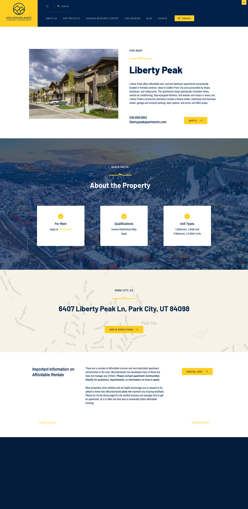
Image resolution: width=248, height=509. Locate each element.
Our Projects (71, 18)
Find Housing (132, 18)
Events (162, 18)
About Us (51, 18)
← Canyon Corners (45, 422)
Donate (186, 18)
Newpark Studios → (202, 422)
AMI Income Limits (113, 494)
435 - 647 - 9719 (172, 505)
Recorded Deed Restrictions (117, 500)
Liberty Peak (65, 229)
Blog (149, 18)
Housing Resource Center (102, 18)
